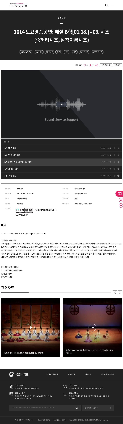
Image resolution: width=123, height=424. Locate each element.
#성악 (66, 52)
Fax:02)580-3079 (59, 420)
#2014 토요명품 (26, 52)
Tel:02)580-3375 (44, 420)
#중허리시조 (84, 52)
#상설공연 (49, 52)
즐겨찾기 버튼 (121, 200)
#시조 (74, 52)
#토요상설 (39, 52)
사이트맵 (88, 374)
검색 (76, 408)
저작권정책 (71, 374)
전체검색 (106, 5)
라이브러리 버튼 (119, 194)
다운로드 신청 (106, 65)
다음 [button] (120, 292)
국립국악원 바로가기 (107, 374)
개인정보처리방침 (52, 374)
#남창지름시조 (97, 52)
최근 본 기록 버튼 (121, 205)
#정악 (59, 52)
